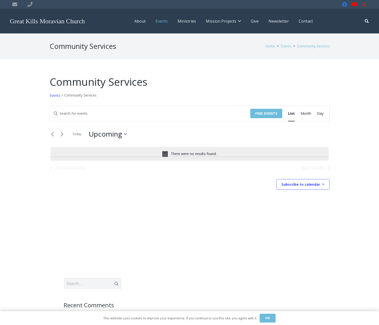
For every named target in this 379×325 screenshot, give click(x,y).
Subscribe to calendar (300, 184)
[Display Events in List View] (291, 113)
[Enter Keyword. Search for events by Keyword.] (150, 113)
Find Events (266, 113)
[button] (238, 21)
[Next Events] (62, 134)
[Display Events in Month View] (306, 113)
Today (76, 134)
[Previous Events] (53, 134)
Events (55, 95)
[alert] (190, 154)
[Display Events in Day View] (320, 113)
